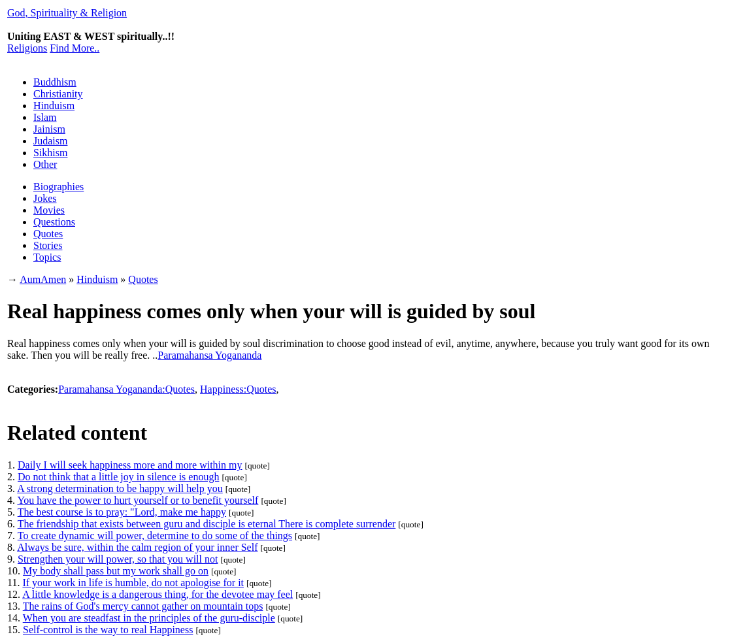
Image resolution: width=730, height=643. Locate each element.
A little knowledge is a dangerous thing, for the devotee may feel (157, 594)
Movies (49, 210)
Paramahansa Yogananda (209, 355)
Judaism (50, 140)
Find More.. (74, 48)
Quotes (48, 233)
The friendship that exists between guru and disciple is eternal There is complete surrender (207, 523)
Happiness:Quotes (238, 389)
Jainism (49, 129)
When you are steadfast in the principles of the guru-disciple (149, 617)
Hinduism (54, 105)
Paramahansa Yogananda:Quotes (126, 389)
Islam (45, 117)
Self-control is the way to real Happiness (108, 629)
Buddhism (54, 82)
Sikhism (50, 152)
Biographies (58, 186)
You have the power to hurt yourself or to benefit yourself (137, 500)
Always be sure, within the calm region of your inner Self (137, 547)
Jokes (45, 198)
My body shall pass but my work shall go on (115, 570)
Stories (47, 245)
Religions (27, 48)
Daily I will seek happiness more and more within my (130, 464)
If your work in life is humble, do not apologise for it (133, 582)
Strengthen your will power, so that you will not (118, 559)
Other (45, 164)
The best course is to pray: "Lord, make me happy (122, 512)
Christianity (58, 93)
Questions (54, 221)
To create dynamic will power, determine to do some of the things (155, 535)
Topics (47, 257)
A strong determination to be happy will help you (120, 488)
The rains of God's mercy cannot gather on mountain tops (143, 606)
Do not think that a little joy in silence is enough (118, 476)
